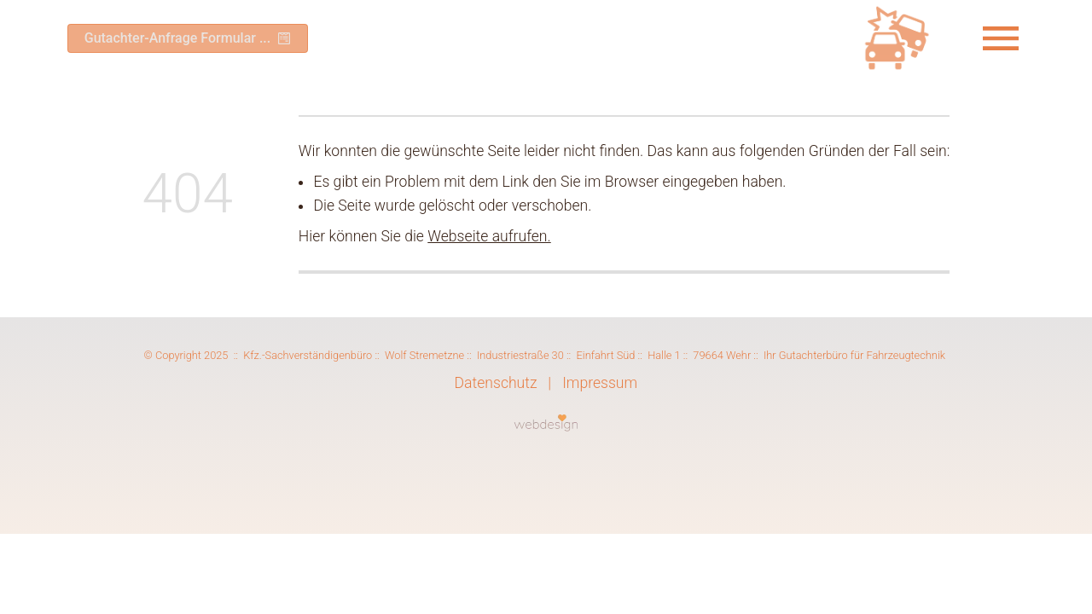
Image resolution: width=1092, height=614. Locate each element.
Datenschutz (496, 388)
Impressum (599, 388)
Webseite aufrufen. (488, 241)
